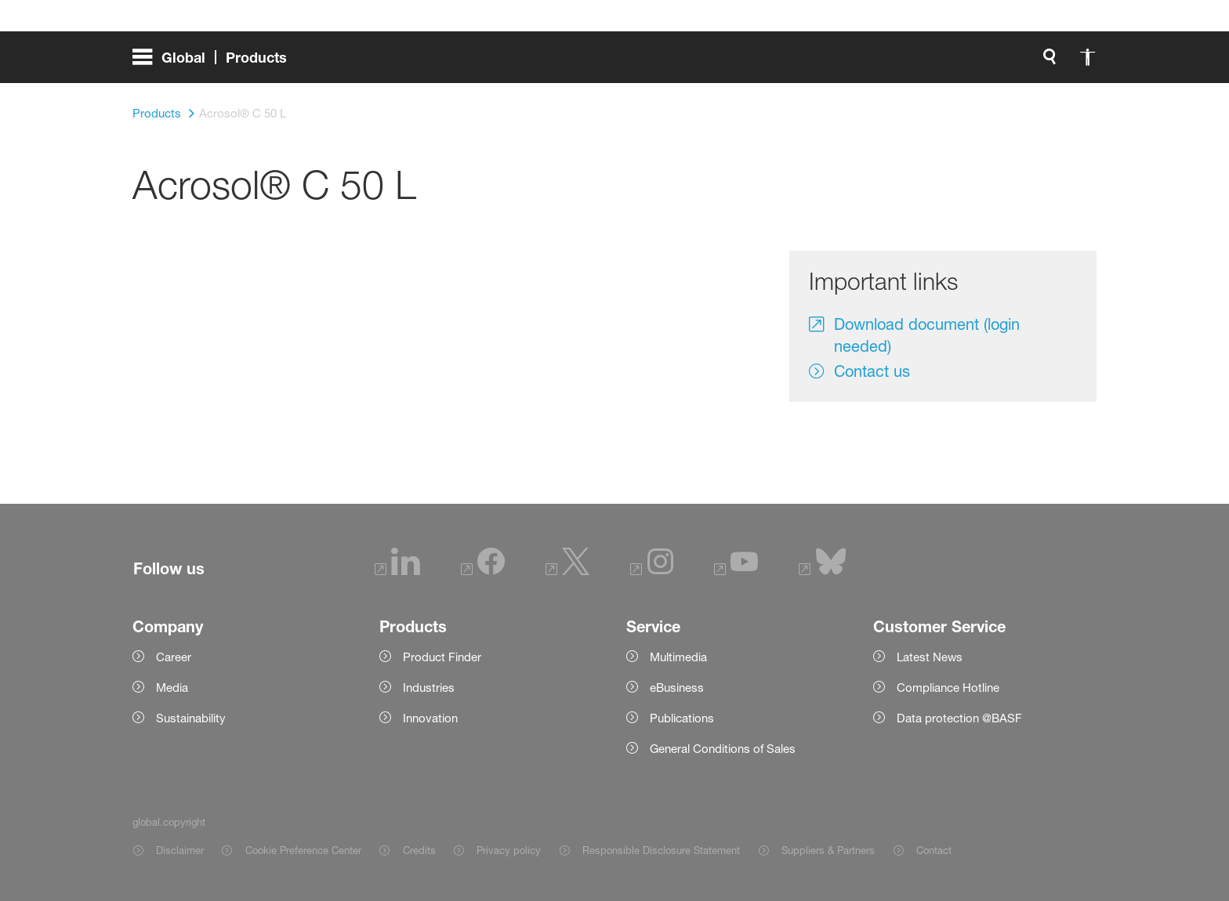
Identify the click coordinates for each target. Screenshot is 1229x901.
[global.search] (693, 62)
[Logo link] (1034, 62)
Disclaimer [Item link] (180, 850)
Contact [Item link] (934, 850)
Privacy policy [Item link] (509, 850)
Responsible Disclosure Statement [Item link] (661, 850)
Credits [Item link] (419, 850)
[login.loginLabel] (856, 62)
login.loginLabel (869, 62)
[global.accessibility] (731, 62)
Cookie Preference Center (303, 850)
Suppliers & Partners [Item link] (828, 850)
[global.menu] (215, 62)
